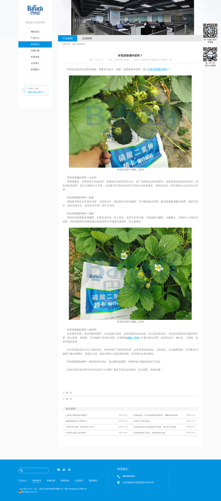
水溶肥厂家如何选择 (141, 421)
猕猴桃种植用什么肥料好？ (77, 421)
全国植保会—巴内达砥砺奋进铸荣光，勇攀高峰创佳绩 (155, 415)
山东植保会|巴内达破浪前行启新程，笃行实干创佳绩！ (155, 427)
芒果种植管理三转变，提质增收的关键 (149, 433)
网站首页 (35, 32)
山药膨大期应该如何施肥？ (77, 415)
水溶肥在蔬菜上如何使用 (76, 433)
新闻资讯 (81, 44)
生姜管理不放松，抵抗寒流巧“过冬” (80, 427)
